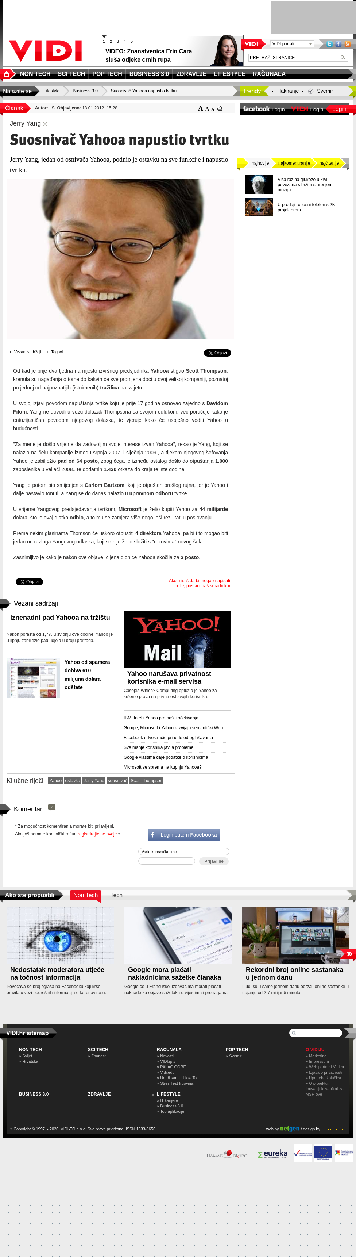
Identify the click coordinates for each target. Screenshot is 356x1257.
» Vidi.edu (166, 1072)
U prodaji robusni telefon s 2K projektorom (306, 207)
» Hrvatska (28, 1061)
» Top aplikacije (170, 1111)
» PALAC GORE (171, 1067)
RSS (347, 44)
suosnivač (117, 780)
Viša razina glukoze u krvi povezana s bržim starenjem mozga (305, 184)
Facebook (338, 44)
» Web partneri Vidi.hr (325, 1067)
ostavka (72, 780)
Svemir (325, 91)
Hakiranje (288, 91)
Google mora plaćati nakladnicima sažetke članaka (174, 973)
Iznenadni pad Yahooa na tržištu (60, 617)
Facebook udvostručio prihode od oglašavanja (168, 737)
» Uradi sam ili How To (177, 1078)
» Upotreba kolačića (323, 1078)
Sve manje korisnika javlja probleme (158, 747)
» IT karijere (167, 1100)
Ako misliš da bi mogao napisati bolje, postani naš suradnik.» (199, 583)
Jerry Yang (94, 780)
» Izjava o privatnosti (324, 1072)
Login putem (188, 835)
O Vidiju (315, 1049)
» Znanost (97, 1056)
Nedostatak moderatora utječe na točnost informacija (57, 973)
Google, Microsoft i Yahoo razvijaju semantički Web (173, 727)
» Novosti (165, 1056)
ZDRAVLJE (99, 1094)
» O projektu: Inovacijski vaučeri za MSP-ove (325, 1088)
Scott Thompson (146, 780)
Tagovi (57, 352)
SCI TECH (98, 1049)
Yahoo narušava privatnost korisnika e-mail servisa (169, 677)
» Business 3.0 (170, 1106)
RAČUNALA (169, 1049)
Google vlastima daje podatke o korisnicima (166, 757)
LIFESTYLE (169, 1094)
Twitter (329, 44)
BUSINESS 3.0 (34, 1094)
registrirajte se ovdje (97, 834)
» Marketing (316, 1056)
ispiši (220, 108)
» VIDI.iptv (166, 1061)
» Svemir (233, 1056)
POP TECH (237, 1049)
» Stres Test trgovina (175, 1083)
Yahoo (55, 780)
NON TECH (30, 1049)
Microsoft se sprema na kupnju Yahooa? (163, 767)
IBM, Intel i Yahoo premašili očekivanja (161, 717)
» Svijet (25, 1056)
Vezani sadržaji (27, 352)
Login (339, 109)
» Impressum (317, 1061)
